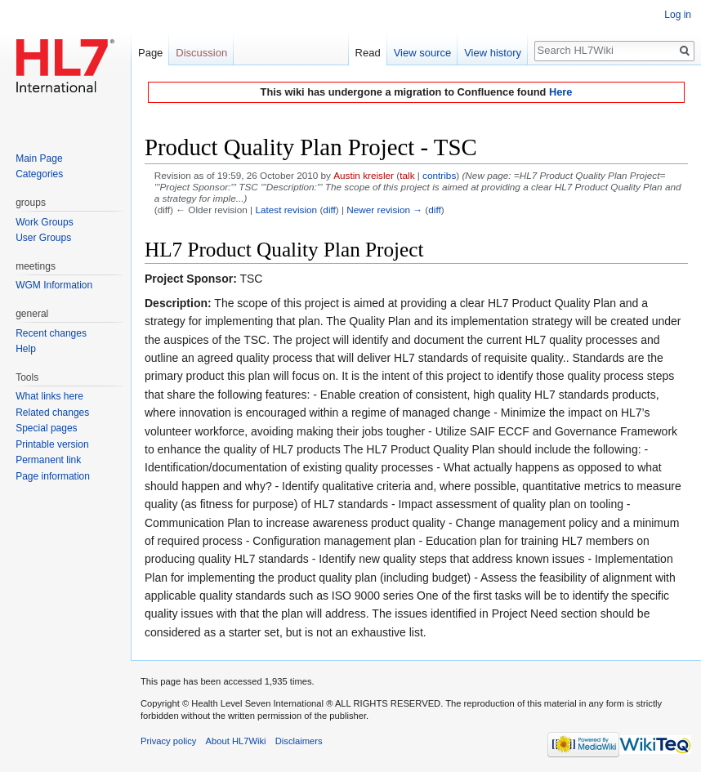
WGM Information (54, 285)
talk (407, 175)
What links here (49, 396)
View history (492, 53)
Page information (53, 476)
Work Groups (44, 222)
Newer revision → (384, 209)
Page (150, 53)
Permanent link (48, 460)
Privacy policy (168, 741)
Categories (39, 174)
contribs (439, 175)
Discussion (201, 53)
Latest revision (286, 209)
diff (329, 209)
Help (26, 349)
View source (423, 53)
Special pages (46, 428)
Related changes (52, 412)
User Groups (43, 237)
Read (368, 53)
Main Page (39, 158)
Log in (677, 14)
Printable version (52, 444)
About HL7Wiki (236, 741)
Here (560, 92)
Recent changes (51, 333)
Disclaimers (299, 741)
